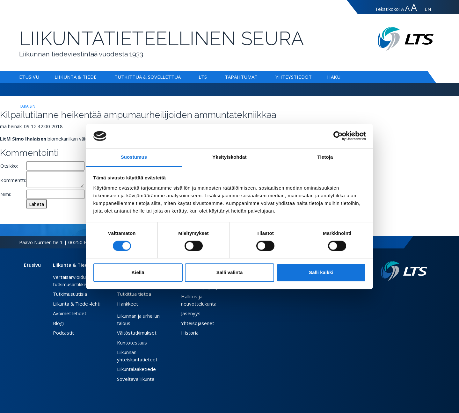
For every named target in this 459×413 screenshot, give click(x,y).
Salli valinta (229, 272)
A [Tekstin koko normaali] (402, 9)
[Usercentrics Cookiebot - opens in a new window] (338, 136)
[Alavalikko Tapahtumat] (259, 77)
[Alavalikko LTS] (208, 77)
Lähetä (36, 204)
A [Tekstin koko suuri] (407, 8)
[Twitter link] (414, 290)
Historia (190, 333)
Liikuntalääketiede (136, 369)
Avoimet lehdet (69, 313)
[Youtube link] (424, 290)
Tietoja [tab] (325, 157)
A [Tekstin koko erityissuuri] (414, 7)
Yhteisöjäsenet (197, 323)
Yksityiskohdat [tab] (229, 157)
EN (428, 9)
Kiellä (137, 272)
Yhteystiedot (293, 77)
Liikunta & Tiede (76, 77)
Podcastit (63, 333)
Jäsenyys (190, 313)
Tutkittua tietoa (134, 294)
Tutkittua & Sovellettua (147, 77)
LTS (203, 77)
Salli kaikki (321, 272)
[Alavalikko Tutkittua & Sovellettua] (182, 77)
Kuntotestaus (132, 342)
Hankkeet (127, 304)
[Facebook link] (409, 290)
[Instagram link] (419, 290)
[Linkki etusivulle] (404, 271)
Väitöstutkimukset (137, 333)
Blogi (58, 323)
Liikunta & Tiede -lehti (76, 304)
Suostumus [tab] (134, 157)
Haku (333, 77)
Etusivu (29, 77)
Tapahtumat (241, 77)
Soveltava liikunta (135, 379)
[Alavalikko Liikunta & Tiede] (98, 77)
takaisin (27, 106)
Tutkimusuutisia (70, 294)
